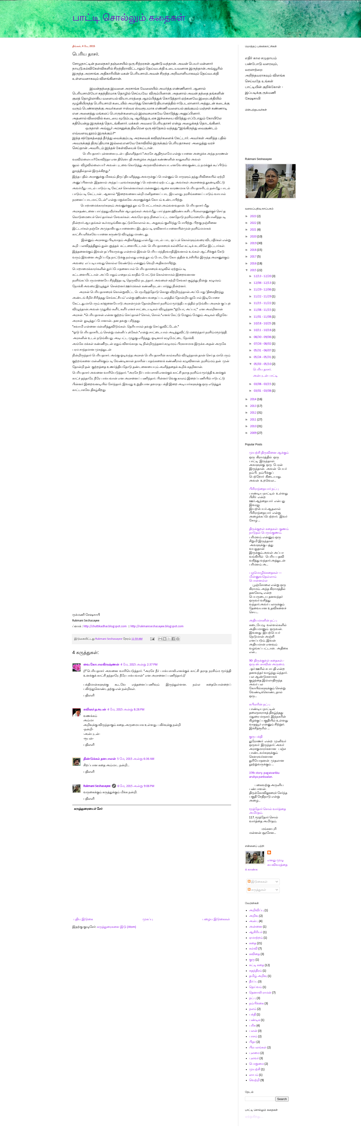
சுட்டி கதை (256, 965)
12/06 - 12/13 (263, 283)
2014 (253, 399)
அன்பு (253, 921)
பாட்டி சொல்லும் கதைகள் (128, 17)
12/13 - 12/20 (263, 276)
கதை (252, 943)
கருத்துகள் (257, 890)
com (124, 626)
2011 (253, 419)
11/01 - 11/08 (263, 317)
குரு (252, 959)
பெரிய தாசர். (262, 369)
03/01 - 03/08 (263, 391)
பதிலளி (88, 695)
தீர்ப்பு (253, 981)
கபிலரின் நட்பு (259, 704)
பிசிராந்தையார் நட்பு (264, 489)
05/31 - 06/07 (263, 350)
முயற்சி (254, 1069)
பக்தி (252, 1014)
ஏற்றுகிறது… (254, 1116)
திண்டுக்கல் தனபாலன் (99, 759)
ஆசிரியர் (255, 932)
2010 (253, 426)
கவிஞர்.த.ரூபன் (94, 709)
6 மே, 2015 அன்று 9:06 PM (135, 786)
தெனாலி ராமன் (260, 992)
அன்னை (255, 927)
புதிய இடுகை (83, 919)
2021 (253, 229)
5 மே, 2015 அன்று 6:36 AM (135, 759)
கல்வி (253, 948)
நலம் (252, 1009)
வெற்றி (254, 1080)
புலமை (254, 1053)
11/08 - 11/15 (263, 310)
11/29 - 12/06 (263, 289)
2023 (253, 216)
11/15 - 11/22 (263, 303)
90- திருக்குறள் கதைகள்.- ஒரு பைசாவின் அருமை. (267, 662)
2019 (253, 243)
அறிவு (254, 916)
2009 (253, 433)
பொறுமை (256, 1064)
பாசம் (253, 1036)
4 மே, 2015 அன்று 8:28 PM (126, 709)
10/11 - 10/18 (263, 330)
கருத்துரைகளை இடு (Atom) (116, 927)
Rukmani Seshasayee (97, 786)
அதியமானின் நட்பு (263, 620)
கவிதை (254, 954)
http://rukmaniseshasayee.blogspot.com (157, 626)
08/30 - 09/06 (263, 337)
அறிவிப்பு (256, 910)
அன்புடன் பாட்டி (265, 376)
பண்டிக (254, 1020)
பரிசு (252, 1025)
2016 (253, 263)
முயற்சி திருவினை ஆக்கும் (269, 453)
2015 (253, 270)
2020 (253, 236)
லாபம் (253, 1075)
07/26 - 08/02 (263, 344)
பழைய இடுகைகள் (216, 919)
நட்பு (252, 998)
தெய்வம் (255, 987)
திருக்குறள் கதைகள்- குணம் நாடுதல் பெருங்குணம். (269, 531)
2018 (253, 250)
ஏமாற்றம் (256, 938)
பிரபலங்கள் (258, 1047)
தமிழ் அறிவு (258, 976)
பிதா (252, 1042)
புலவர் (254, 1058)
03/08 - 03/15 (263, 384)
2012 (253, 412)
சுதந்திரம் (255, 971)
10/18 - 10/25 (263, 323)
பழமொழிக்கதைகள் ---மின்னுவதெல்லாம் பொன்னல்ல (265, 577)
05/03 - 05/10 (263, 364)
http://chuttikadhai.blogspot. (102, 626)
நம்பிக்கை (256, 1003)
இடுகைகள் (258, 882)
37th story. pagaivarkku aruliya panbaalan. (264, 775)
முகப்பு (148, 919)
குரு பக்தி (255, 737)
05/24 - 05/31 (263, 357)
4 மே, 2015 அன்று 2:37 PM (139, 664)
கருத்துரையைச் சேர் (88, 809)
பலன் (253, 1031)
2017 (253, 256)
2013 (253, 406)
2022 (253, 223)
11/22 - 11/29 (263, 296)
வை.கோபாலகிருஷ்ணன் (101, 664)
